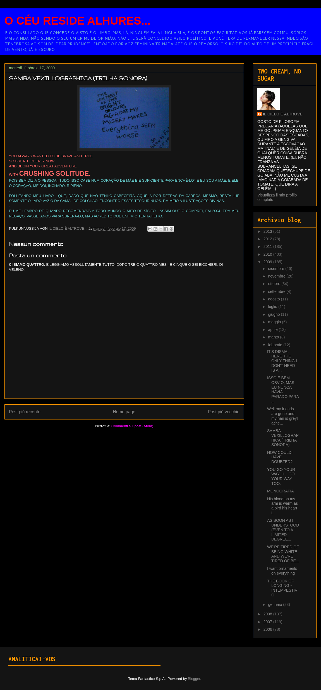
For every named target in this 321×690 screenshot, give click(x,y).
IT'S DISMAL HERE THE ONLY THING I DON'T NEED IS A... (282, 361)
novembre (277, 276)
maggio (275, 322)
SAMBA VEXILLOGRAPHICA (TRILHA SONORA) (283, 437)
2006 (268, 629)
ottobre (274, 283)
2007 (268, 622)
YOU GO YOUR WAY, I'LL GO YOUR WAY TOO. (281, 476)
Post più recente (24, 411)
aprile (273, 329)
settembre (277, 291)
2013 (268, 231)
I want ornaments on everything (282, 570)
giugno (274, 314)
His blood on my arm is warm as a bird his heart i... (282, 506)
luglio (273, 306)
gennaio (275, 604)
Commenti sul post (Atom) (132, 426)
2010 (268, 254)
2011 (268, 246)
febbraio (275, 345)
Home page (124, 411)
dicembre (276, 268)
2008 (268, 614)
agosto (274, 299)
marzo (274, 337)
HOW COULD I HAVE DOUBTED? (280, 457)
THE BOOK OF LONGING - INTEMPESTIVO (282, 588)
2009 (268, 262)
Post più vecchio (223, 411)
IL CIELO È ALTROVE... (284, 114)
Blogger (194, 679)
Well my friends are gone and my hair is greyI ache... (282, 416)
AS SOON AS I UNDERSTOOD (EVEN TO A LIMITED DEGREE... (283, 529)
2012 (268, 239)
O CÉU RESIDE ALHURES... (77, 21)
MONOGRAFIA (280, 491)
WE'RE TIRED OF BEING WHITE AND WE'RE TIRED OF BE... (283, 554)
